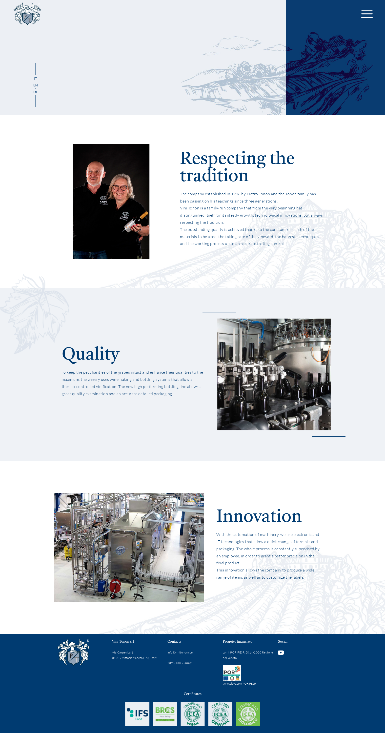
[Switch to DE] (35, 92)
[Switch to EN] (35, 85)
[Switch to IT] (36, 78)
